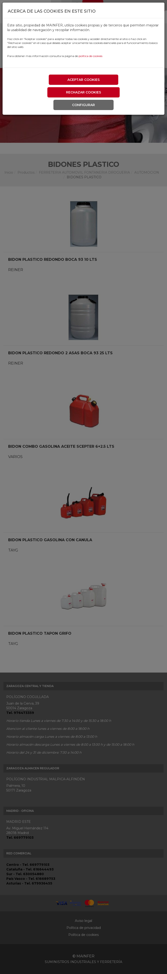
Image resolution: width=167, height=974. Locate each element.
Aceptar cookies (83, 80)
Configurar (83, 105)
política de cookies (90, 56)
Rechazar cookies (83, 92)
